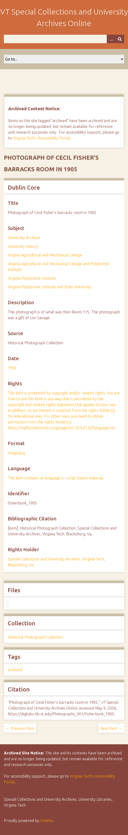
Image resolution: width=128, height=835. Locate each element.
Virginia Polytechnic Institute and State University (49, 287)
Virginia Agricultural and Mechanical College (45, 255)
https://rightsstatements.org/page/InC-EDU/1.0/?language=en (61, 428)
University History (23, 246)
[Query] (64, 39)
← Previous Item (20, 728)
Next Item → (111, 728)
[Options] (111, 39)
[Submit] (119, 39)
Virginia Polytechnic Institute (32, 278)
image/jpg (16, 453)
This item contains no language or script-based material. (56, 478)
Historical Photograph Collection (35, 637)
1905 (12, 368)
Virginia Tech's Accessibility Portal (41, 138)
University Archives (24, 237)
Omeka (46, 820)
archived (15, 670)
